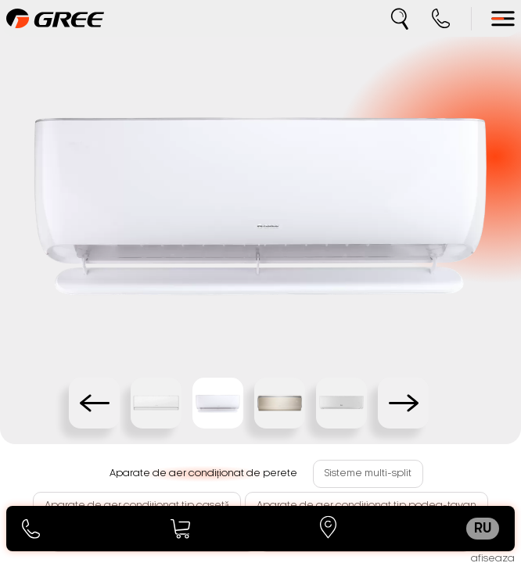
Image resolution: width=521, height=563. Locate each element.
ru (482, 528)
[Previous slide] (94, 403)
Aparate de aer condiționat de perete (203, 473)
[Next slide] (403, 403)
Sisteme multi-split (368, 473)
